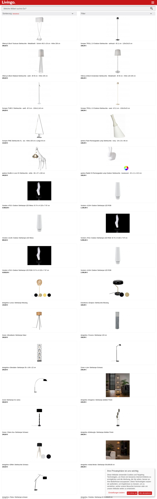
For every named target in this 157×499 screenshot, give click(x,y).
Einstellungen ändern (117, 493)
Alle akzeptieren (145, 493)
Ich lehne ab (132, 493)
